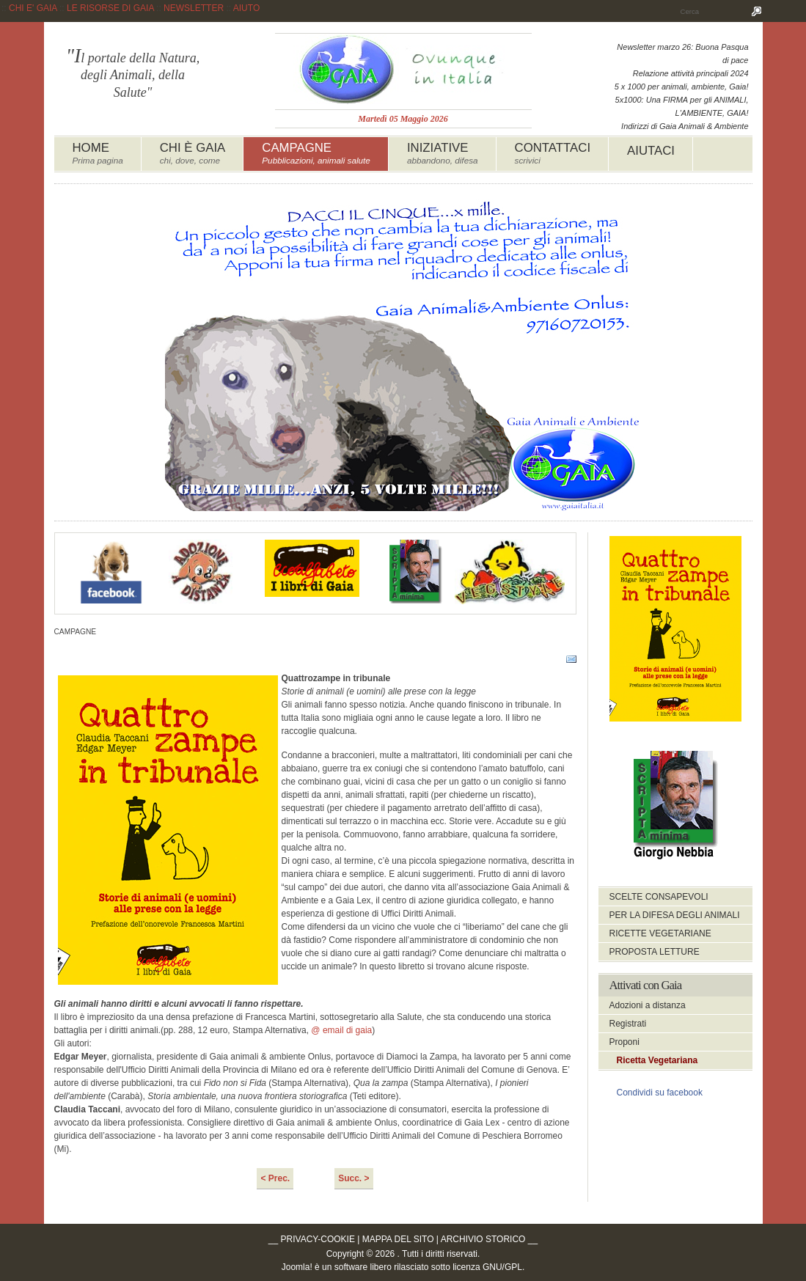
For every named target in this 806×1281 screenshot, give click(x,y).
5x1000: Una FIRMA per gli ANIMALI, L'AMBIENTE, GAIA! (682, 106)
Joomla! (297, 1267)
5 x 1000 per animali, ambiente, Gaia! (682, 86)
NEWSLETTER (194, 8)
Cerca (756, 11)
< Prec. (275, 1178)
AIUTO (246, 8)
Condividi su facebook (660, 1092)
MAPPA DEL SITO (398, 1239)
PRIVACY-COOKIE (318, 1239)
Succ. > (353, 1178)
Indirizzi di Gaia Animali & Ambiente (684, 126)
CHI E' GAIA (33, 8)
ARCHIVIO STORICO (483, 1239)
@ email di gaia (341, 1030)
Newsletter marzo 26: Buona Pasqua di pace (682, 54)
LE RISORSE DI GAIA (110, 8)
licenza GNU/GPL (487, 1267)
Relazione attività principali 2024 (691, 73)
